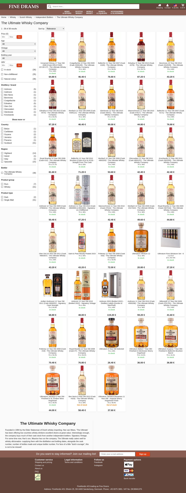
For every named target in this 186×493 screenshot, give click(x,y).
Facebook (98, 462)
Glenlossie (18, 112)
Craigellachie (18, 101)
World (89, 12)
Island (18, 156)
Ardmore (18, 89)
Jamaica (18, 137)
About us (38, 468)
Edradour (18, 103)
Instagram (98, 465)
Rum (18, 184)
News (67, 12)
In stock (18, 70)
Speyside (18, 162)
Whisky (18, 187)
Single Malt (18, 200)
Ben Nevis (18, 95)
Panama (18, 140)
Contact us (39, 465)
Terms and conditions (73, 462)
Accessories (117, 12)
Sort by (41, 29)
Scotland (18, 143)
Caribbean (18, 132)
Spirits (102, 12)
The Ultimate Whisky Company (18, 173)
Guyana (18, 134)
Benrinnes (18, 98)
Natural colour (18, 79)
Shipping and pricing (43, 462)
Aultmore (18, 92)
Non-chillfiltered (18, 74)
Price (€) (4, 34)
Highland (18, 153)
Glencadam (18, 109)
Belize (18, 129)
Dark (18, 197)
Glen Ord (18, 106)
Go (19, 37)
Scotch (79, 12)
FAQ (37, 472)
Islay (18, 159)
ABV (3, 62)
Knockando (18, 115)
